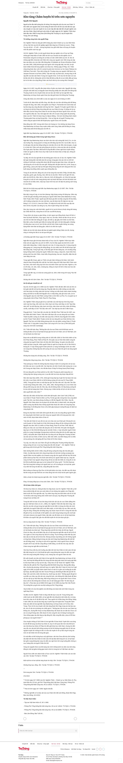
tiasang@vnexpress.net (56, 760)
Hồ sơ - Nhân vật (89, 7)
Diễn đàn (43, 7)
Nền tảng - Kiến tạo (78, 7)
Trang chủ (25, 12)
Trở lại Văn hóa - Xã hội (25, 718)
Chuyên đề (35, 7)
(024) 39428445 (56, 758)
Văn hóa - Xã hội (34, 12)
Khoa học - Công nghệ (53, 7)
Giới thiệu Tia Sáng (76, 749)
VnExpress (21, 2)
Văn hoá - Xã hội (66, 7)
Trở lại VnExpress (65, 749)
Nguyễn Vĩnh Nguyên (30, 21)
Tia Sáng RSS (86, 749)
